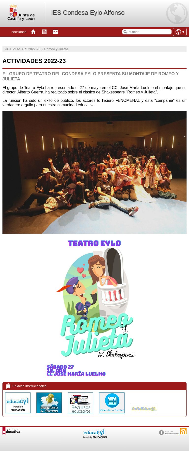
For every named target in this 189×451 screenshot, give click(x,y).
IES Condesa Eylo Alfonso (88, 12)
